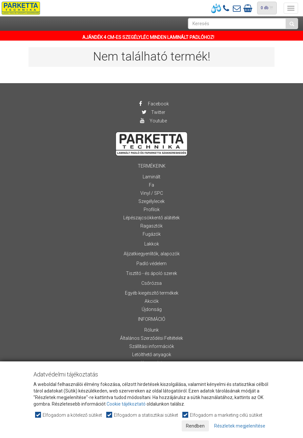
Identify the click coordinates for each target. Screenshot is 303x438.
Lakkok (151, 243)
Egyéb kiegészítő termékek (151, 293)
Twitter (153, 112)
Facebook (153, 104)
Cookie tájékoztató (126, 404)
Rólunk (151, 330)
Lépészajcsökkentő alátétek (151, 217)
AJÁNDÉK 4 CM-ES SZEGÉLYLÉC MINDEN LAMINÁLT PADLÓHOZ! (148, 37)
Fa (151, 185)
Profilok (152, 209)
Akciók (152, 301)
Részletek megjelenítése (239, 426)
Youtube (153, 121)
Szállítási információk (151, 346)
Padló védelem (151, 263)
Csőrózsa (151, 283)
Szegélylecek (151, 201)
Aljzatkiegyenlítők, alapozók (152, 253)
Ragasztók (151, 225)
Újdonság (152, 309)
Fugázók (152, 234)
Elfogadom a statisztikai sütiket (142, 415)
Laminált (151, 176)
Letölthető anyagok (151, 354)
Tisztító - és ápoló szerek (151, 273)
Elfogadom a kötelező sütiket (69, 415)
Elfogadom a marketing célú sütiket (222, 415)
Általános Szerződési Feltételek (151, 338)
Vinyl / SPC (151, 193)
